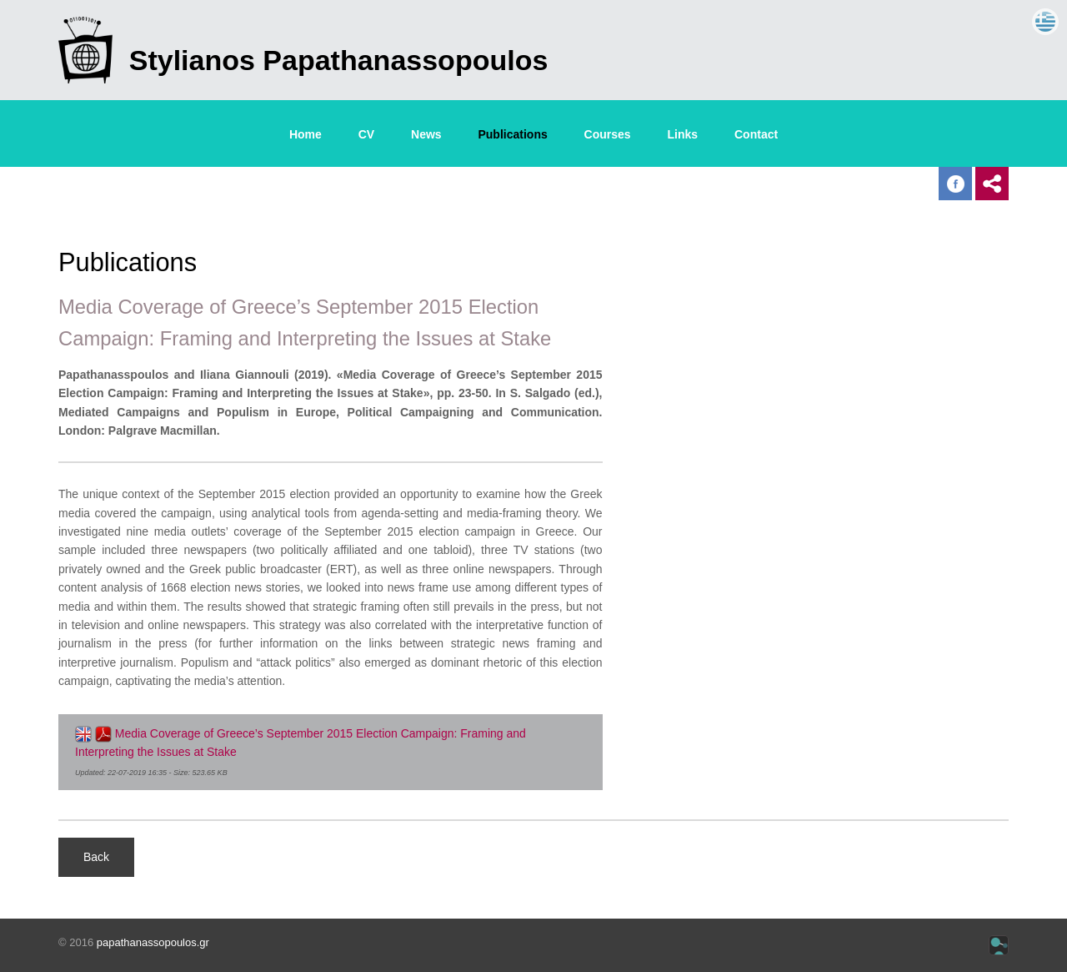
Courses (607, 134)
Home (305, 134)
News (426, 134)
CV (366, 134)
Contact (756, 134)
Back (96, 857)
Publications (512, 134)
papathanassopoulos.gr (153, 942)
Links (683, 134)
